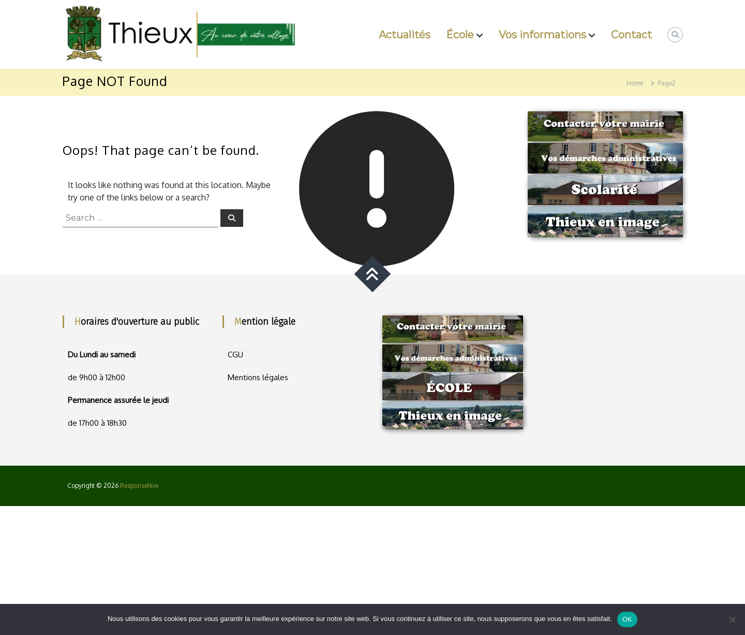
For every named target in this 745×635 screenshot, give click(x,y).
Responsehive (139, 485)
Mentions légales (258, 377)
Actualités (404, 34)
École (460, 34)
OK (627, 619)
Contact (631, 34)
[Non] (732, 619)
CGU (235, 354)
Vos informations (542, 34)
